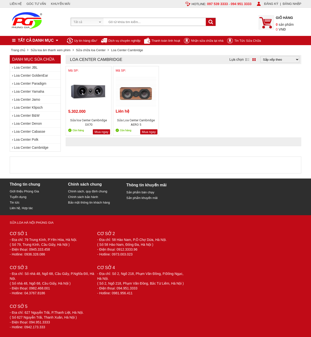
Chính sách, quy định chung (87, 191)
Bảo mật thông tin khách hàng (89, 202)
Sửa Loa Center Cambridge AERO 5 (136, 122)
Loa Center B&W (27, 115)
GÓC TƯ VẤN (36, 4)
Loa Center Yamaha (29, 91)
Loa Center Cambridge (31, 147)
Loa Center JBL (26, 67)
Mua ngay (101, 132)
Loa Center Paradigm (30, 83)
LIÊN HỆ (16, 4)
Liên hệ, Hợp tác (21, 208)
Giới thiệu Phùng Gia (24, 191)
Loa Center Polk (26, 139)
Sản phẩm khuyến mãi (142, 198)
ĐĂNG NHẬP (292, 4)
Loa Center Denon (28, 123)
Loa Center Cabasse (29, 131)
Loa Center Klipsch (28, 107)
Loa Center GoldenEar (31, 75)
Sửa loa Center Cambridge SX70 (88, 122)
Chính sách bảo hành (83, 197)
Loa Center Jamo (27, 99)
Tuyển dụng (18, 197)
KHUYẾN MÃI (60, 4)
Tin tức (14, 202)
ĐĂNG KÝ (271, 4)
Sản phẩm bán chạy (140, 192)
